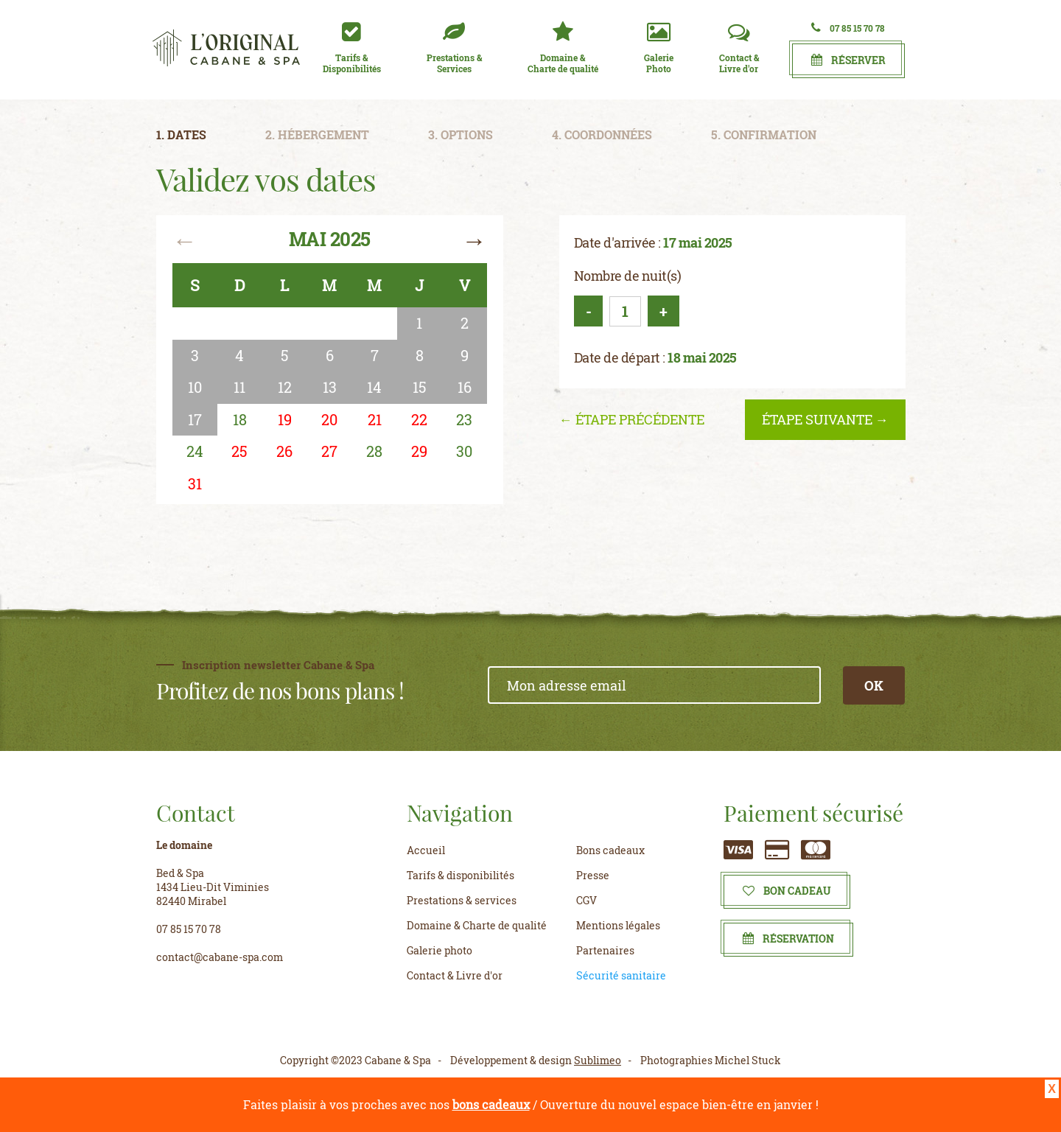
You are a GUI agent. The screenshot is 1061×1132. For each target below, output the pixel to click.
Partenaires (605, 950)
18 (240, 419)
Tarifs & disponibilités (460, 875)
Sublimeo (597, 1060)
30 (464, 451)
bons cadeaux (491, 1104)
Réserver (848, 60)
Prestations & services (462, 900)
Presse (592, 875)
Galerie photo (439, 950)
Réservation (788, 939)
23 (464, 419)
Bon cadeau (787, 891)
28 (374, 451)
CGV (586, 900)
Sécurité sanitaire (621, 975)
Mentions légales (618, 925)
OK (873, 685)
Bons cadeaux (610, 850)
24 (194, 451)
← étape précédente (631, 419)
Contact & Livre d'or (455, 975)
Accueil (426, 850)
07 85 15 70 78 (848, 27)
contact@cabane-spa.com (219, 957)
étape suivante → (825, 419)
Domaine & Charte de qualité (477, 925)
